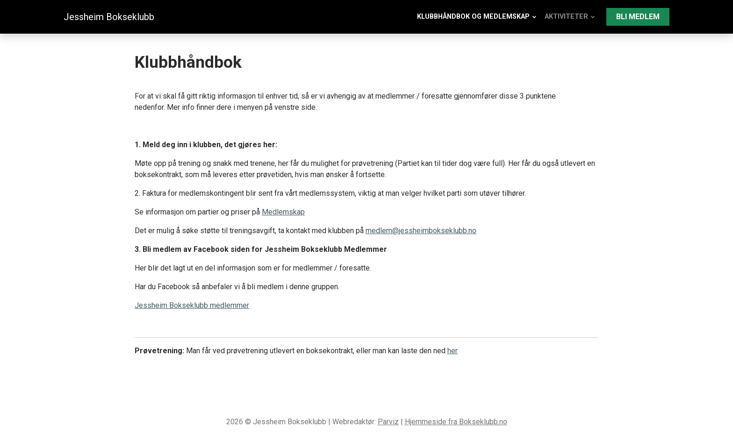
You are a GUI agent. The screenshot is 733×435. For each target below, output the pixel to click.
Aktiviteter (566, 17)
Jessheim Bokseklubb (109, 16)
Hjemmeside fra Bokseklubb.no (456, 421)
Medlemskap (283, 211)
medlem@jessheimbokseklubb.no (421, 230)
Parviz (388, 421)
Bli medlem (638, 16)
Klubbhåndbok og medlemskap (473, 17)
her (452, 350)
